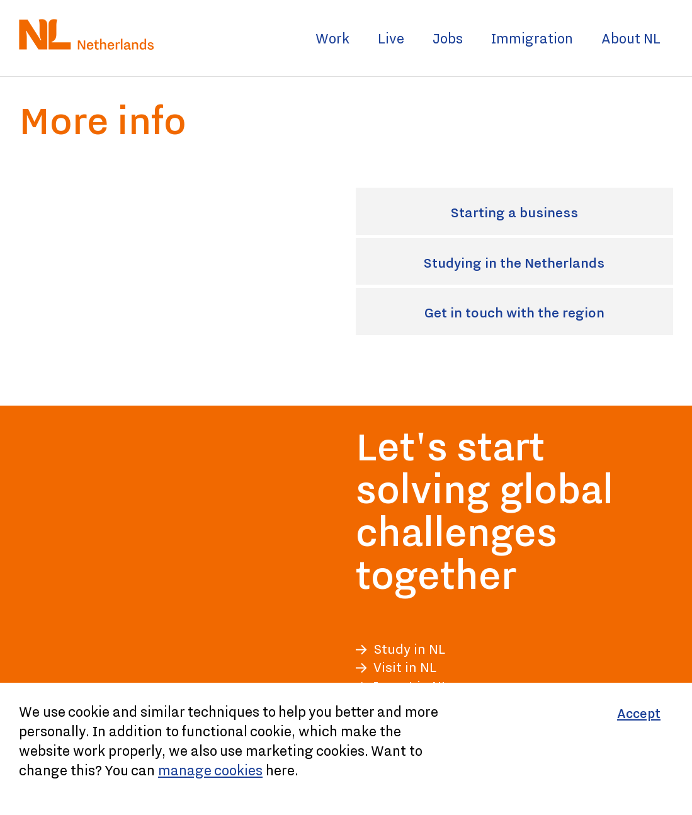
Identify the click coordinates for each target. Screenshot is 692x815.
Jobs (448, 38)
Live (391, 38)
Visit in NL (404, 667)
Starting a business (559, 214)
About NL (631, 38)
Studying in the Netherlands (545, 264)
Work (332, 38)
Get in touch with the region (545, 314)
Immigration (532, 38)
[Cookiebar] (346, 749)
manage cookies (210, 770)
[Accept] (639, 714)
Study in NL (409, 649)
